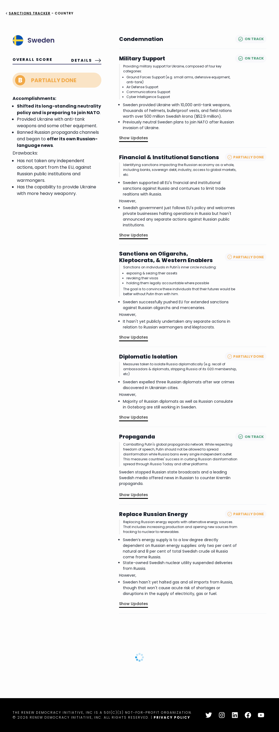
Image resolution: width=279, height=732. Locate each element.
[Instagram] (221, 715)
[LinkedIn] (234, 715)
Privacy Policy (172, 717)
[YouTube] (261, 715)
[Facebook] (247, 715)
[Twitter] (208, 715)
